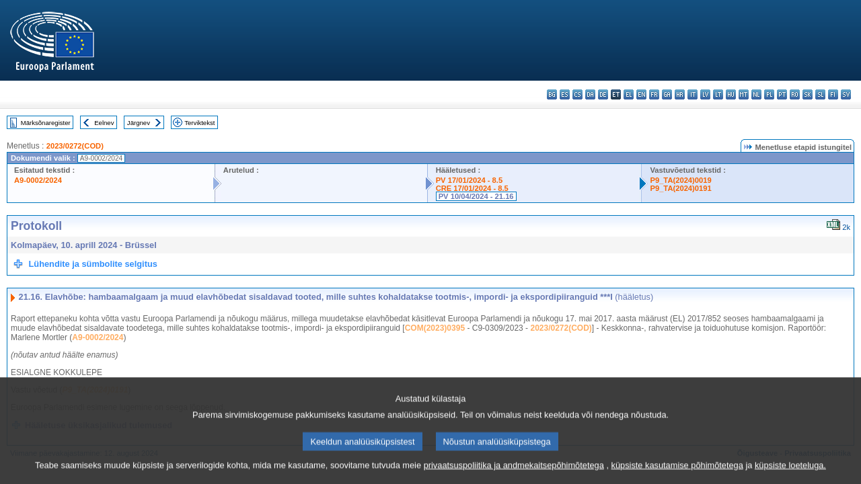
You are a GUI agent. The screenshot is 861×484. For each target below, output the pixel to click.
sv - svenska (846, 94)
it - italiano (692, 94)
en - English (641, 94)
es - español (565, 94)
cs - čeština (577, 94)
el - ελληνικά (629, 94)
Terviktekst (199, 122)
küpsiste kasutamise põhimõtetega (677, 472)
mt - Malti (744, 94)
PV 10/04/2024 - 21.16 (476, 196)
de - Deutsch (603, 94)
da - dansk (590, 94)
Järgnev (138, 122)
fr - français (654, 94)
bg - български (552, 94)
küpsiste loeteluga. (790, 472)
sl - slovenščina (820, 94)
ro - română (795, 94)
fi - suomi (833, 94)
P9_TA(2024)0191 (680, 188)
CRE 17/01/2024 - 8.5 (472, 188)
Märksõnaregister (46, 122)
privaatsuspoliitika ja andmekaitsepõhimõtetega (514, 472)
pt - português (782, 94)
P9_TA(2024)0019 (680, 180)
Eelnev (104, 122)
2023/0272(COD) (75, 146)
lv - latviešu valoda (705, 94)
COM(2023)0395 (435, 328)
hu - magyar (731, 94)
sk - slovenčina (807, 94)
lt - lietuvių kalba (718, 94)
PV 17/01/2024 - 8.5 (469, 180)
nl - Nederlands (756, 94)
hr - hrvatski (680, 94)
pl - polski (769, 94)
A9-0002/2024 (38, 180)
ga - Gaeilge (667, 94)
